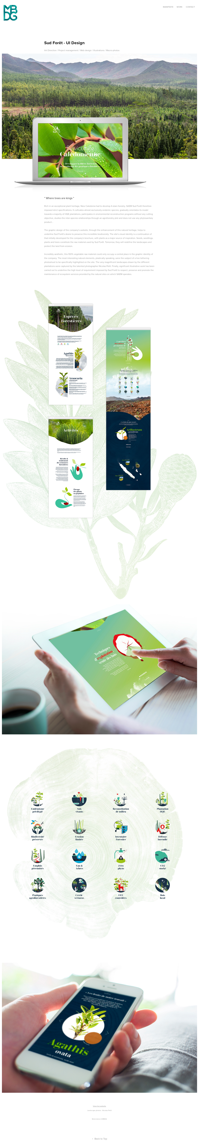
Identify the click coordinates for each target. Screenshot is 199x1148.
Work (179, 7)
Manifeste (168, 7)
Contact (190, 7)
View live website (99, 1106)
